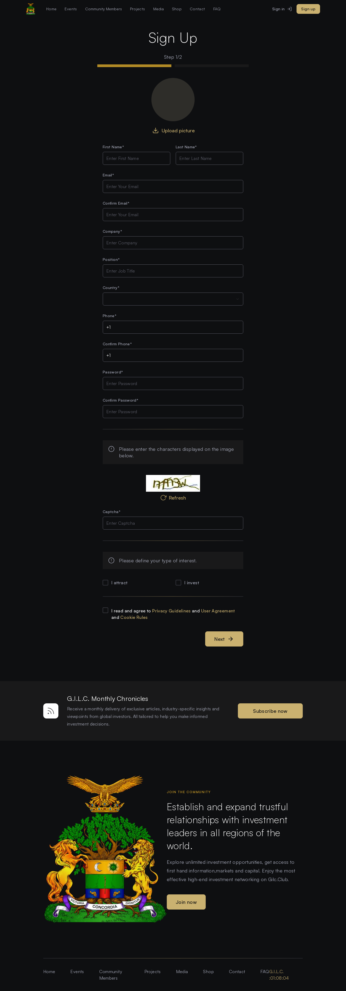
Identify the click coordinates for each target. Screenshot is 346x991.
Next (224, 639)
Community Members (110, 975)
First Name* (113, 147)
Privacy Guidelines (171, 610)
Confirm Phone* (117, 344)
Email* (108, 175)
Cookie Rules (134, 617)
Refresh (173, 497)
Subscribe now (270, 711)
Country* (111, 287)
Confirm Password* (120, 400)
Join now (186, 902)
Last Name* (186, 147)
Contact (197, 8)
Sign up (308, 8)
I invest (191, 582)
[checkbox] (105, 582)
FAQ (217, 8)
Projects (137, 8)
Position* (111, 259)
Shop (177, 8)
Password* (113, 372)
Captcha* (112, 511)
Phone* (110, 315)
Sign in (282, 9)
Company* (112, 231)
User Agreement (218, 610)
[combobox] (173, 299)
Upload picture (173, 130)
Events (71, 8)
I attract (119, 582)
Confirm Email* (116, 203)
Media (182, 971)
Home (51, 8)
